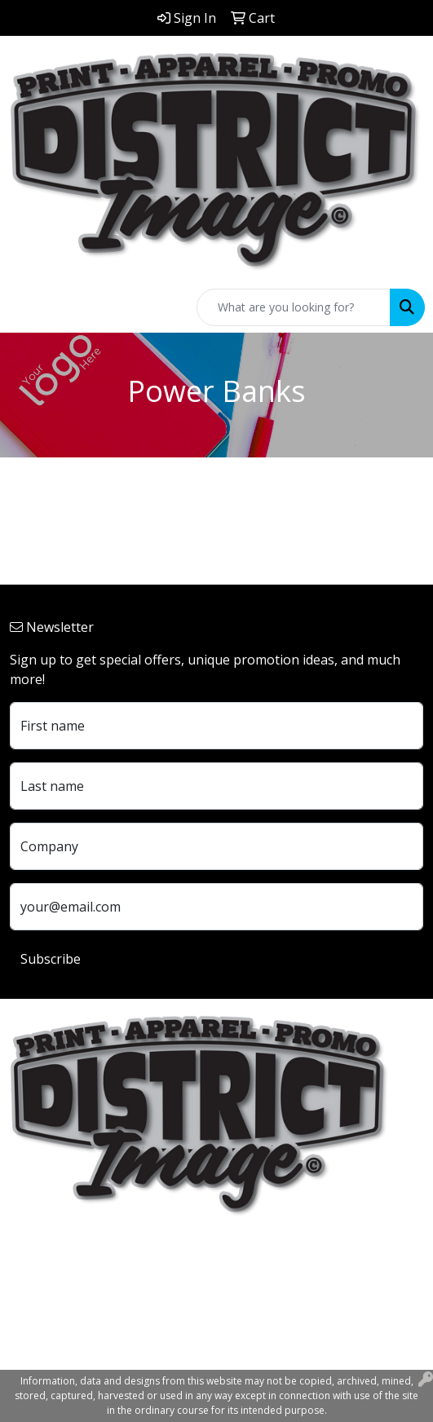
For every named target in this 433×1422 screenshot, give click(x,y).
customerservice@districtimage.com (119, 1339)
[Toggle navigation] (25, 307)
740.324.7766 (49, 1319)
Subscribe (50, 959)
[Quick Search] (294, 307)
